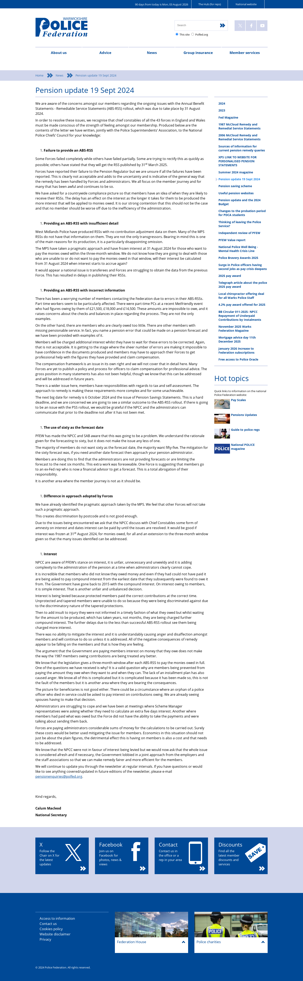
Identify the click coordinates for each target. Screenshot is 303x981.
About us (59, 52)
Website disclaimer (55, 934)
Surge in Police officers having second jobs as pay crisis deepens (242, 267)
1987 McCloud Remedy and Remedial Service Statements (239, 126)
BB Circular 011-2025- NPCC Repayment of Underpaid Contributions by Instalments (239, 316)
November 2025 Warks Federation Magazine (234, 329)
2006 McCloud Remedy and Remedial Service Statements (239, 137)
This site (185, 34)
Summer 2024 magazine (235, 172)
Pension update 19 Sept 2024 (239, 179)
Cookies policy (51, 928)
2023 (221, 110)
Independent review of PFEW (239, 233)
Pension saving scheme (235, 186)
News (152, 52)
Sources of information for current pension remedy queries (241, 148)
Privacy (45, 939)
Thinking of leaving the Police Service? (239, 224)
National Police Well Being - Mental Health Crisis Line (238, 249)
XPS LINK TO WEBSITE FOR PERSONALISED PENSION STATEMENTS (237, 161)
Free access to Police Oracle (238, 359)
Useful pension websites (236, 193)
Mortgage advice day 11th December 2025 (237, 339)
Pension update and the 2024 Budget (239, 202)
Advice (105, 52)
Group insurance (198, 52)
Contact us (48, 923)
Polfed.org (201, 34)
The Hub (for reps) (209, 4)
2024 (221, 103)
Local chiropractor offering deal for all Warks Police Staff (241, 296)
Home (39, 75)
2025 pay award (229, 276)
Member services (245, 52)
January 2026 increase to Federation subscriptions (236, 350)
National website (246, 4)
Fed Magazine (228, 117)
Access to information (57, 918)
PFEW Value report (231, 240)
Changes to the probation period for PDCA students (242, 213)
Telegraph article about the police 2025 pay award (242, 285)
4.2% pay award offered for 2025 (241, 305)
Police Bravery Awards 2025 (238, 258)
